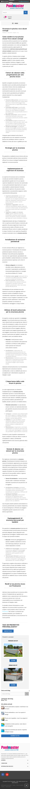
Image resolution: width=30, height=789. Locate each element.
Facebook (2, 774)
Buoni (3, 786)
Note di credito (19, 785)
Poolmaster (5, 611)
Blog (18, 32)
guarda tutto (15, 735)
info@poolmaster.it (24, 1)
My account (4, 1)
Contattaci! (8, 631)
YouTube (7, 774)
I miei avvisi (8, 786)
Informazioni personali (6, 785)
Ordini (14, 785)
